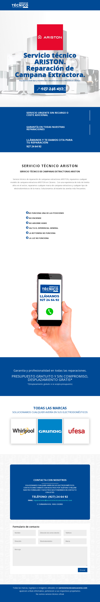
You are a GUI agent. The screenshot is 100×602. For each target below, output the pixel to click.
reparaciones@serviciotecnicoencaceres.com (53, 500)
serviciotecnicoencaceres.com (73, 588)
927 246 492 (52, 96)
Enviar (83, 570)
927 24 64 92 (33, 146)
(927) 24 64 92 (58, 496)
